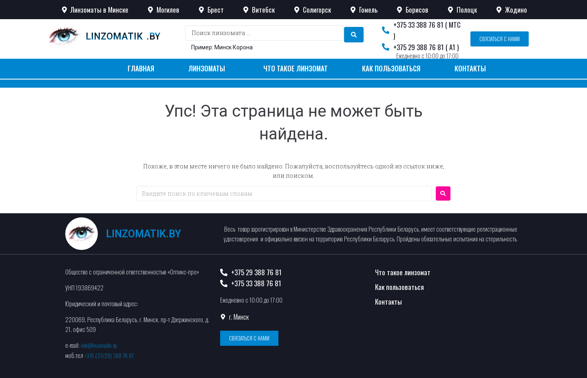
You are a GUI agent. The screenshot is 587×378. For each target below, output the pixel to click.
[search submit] (354, 33)
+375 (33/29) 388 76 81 (111, 354)
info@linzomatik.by (101, 344)
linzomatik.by (143, 234)
